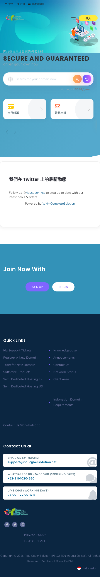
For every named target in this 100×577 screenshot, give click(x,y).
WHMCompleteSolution (58, 203)
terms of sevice (34, 541)
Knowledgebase (65, 350)
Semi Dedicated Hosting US (23, 386)
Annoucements (64, 358)
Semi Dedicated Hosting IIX (22, 379)
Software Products (17, 372)
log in (63, 287)
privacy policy (35, 534)
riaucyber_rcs (35, 193)
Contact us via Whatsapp (22, 425)
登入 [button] (88, 18)
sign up (37, 287)
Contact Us (61, 365)
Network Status (64, 372)
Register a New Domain (20, 358)
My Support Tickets (17, 350)
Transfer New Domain (19, 365)
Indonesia (86, 568)
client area (61, 379)
